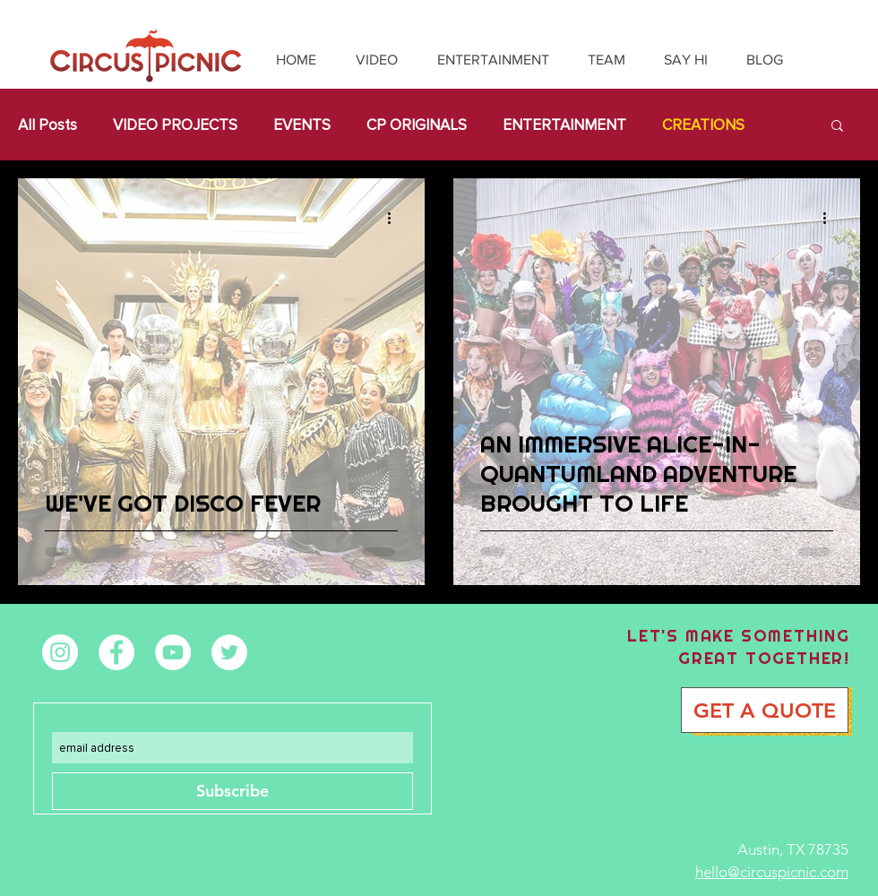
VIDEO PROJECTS (175, 125)
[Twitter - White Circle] (229, 652)
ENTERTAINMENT (564, 125)
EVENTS (302, 125)
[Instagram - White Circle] (60, 652)
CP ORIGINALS (416, 125)
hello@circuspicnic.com (771, 872)
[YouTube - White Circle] (173, 652)
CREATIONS (703, 125)
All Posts (47, 125)
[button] (837, 126)
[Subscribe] (232, 791)
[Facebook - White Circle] (116, 652)
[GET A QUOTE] (764, 710)
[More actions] (395, 217)
